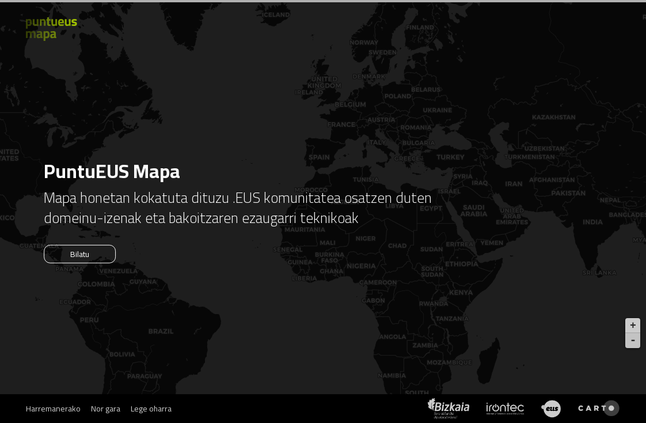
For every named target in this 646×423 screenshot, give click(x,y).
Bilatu (79, 254)
